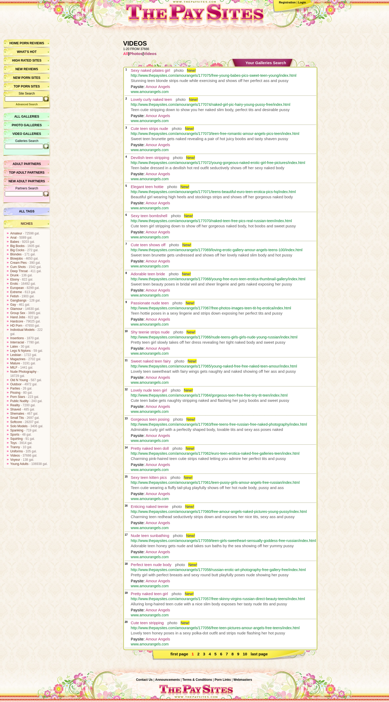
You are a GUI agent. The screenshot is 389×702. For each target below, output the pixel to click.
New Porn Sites (26, 78)
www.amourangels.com (150, 92)
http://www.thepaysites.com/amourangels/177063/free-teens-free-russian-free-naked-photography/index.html (219, 424)
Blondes (15, 254)
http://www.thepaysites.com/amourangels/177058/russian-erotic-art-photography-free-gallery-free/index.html (218, 570)
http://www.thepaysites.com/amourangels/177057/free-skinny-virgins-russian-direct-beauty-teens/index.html (218, 599)
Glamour (16, 309)
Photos (136, 53)
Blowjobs (16, 258)
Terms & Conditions (197, 680)
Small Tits (17, 418)
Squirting (16, 439)
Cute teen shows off (148, 245)
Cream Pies (18, 263)
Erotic (14, 284)
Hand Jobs (17, 317)
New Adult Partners (26, 181)
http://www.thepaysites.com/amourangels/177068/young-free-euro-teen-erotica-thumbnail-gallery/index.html (218, 279)
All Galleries (26, 116)
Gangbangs (18, 300)
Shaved (15, 409)
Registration (287, 2)
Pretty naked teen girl (149, 593)
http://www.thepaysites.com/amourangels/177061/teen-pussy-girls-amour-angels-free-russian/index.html (215, 482)
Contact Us (144, 680)
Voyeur (15, 460)
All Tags (27, 211)
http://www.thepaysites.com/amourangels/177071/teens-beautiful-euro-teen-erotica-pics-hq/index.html (213, 192)
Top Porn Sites (27, 86)
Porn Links (223, 680)
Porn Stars (17, 397)
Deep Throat (19, 271)
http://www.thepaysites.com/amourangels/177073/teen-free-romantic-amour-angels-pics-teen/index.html (215, 133)
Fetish (14, 296)
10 (245, 654)
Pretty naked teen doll (150, 448)
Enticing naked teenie (149, 506)
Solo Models (19, 426)
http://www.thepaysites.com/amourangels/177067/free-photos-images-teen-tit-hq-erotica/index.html (211, 308)
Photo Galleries (27, 125)
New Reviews (26, 69)
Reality (15, 405)
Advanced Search (27, 104)
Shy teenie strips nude (150, 332)
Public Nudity (19, 401)
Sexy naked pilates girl (150, 70)
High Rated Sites (26, 60)
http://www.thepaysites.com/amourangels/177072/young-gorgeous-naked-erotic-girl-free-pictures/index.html (218, 163)
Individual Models (22, 330)
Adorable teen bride (148, 274)
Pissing (15, 392)
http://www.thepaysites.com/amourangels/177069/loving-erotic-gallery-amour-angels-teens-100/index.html (216, 250)
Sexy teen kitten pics (149, 477)
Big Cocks (17, 250)
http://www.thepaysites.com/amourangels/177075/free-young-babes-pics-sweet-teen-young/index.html (213, 75)
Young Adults (19, 464)
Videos (15, 455)
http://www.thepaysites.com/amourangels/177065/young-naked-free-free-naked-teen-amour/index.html (214, 366)
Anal (13, 237)
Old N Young (19, 380)
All (125, 53)
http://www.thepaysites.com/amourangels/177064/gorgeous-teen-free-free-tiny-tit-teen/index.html (209, 395)
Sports (14, 434)
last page (259, 654)
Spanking (16, 430)
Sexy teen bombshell (149, 215)
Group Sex (17, 313)
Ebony (14, 279)
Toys (13, 443)
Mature (15, 363)
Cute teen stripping (147, 623)
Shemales (17, 413)
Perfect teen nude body (151, 564)
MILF (13, 367)
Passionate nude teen (150, 303)
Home (14, 43)
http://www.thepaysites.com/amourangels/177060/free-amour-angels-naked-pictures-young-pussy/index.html (219, 511)
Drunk (14, 275)
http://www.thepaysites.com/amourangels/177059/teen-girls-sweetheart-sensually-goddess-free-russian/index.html (223, 541)
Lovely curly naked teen (151, 99)
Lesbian (15, 355)
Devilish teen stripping (150, 157)
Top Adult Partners (26, 172)
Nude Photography (23, 372)
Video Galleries (26, 134)
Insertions (17, 338)
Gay (13, 304)
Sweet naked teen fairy (151, 361)
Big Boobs (17, 246)
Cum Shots (18, 267)
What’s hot (26, 52)
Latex (14, 346)
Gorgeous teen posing (150, 419)
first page (179, 654)
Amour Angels (157, 86)
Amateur (16, 233)
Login (302, 2)
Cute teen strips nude (149, 128)
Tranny (15, 447)
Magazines (17, 359)
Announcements (167, 680)
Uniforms (16, 451)
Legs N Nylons (20, 351)
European (17, 288)
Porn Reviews (32, 43)
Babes (14, 242)
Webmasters (243, 680)
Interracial (17, 342)
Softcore (16, 422)
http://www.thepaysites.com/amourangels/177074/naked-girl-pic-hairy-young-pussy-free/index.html (210, 104)
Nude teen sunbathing (150, 535)
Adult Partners (27, 164)
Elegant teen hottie (147, 186)
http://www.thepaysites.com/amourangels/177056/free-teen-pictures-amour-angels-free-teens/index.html (215, 628)
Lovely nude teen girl (149, 390)
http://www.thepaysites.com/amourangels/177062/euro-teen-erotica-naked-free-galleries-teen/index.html (215, 453)
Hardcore (16, 321)
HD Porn (16, 325)
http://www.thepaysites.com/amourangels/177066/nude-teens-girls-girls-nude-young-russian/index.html (214, 337)
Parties (15, 388)
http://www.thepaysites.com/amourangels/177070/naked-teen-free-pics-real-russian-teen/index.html (211, 221)
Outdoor (15, 384)
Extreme (16, 292)
